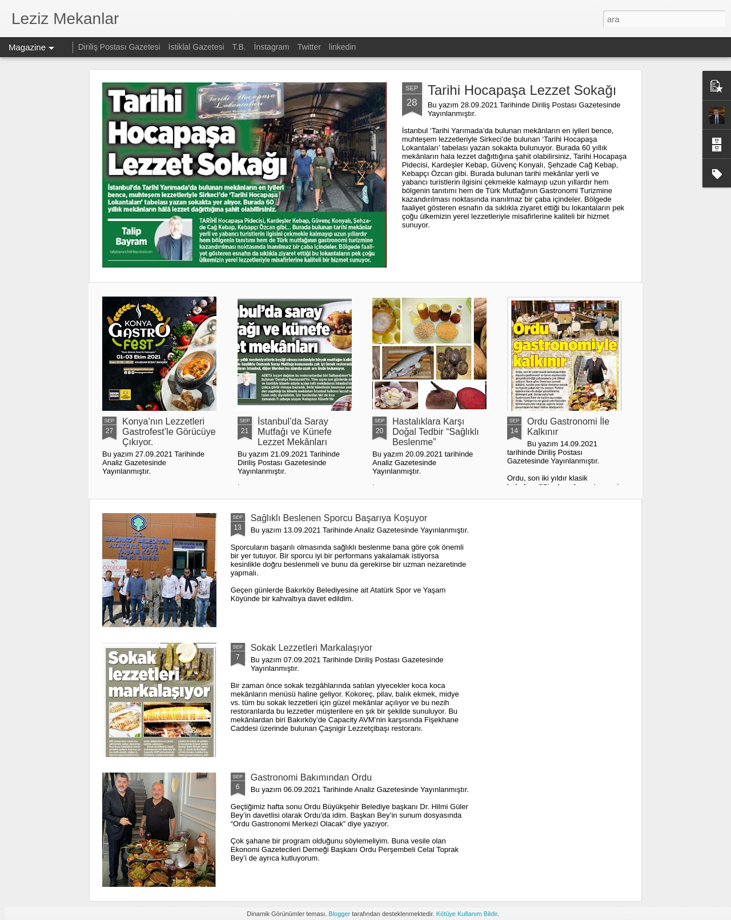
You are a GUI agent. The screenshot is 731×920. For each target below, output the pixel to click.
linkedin (342, 46)
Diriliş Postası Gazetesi (119, 46)
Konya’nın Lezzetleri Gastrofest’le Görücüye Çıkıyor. (169, 432)
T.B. (240, 46)
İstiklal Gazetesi (197, 46)
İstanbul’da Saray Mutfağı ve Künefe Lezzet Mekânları (295, 432)
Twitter (309, 46)
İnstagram (273, 46)
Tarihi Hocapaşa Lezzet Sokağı (522, 90)
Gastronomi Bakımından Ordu (311, 777)
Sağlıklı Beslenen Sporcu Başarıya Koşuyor (339, 518)
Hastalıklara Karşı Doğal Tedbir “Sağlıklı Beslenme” (435, 432)
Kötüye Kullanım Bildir (466, 913)
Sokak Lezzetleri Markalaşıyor (311, 648)
